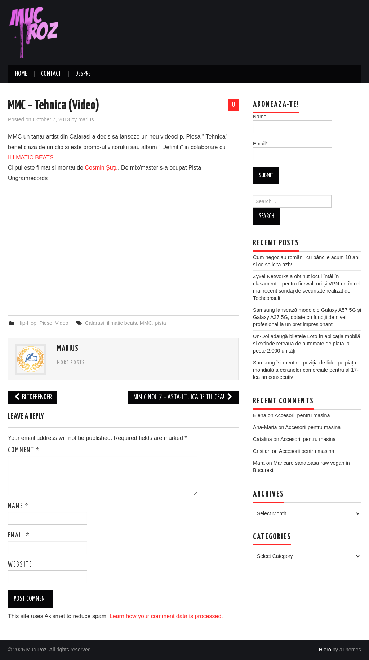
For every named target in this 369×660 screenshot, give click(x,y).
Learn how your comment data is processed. (166, 616)
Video (61, 323)
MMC (146, 323)
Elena (259, 415)
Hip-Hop (26, 323)
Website (20, 564)
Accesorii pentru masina (302, 415)
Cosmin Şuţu (101, 168)
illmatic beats (122, 323)
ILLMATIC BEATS (31, 157)
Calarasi (94, 323)
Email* (292, 150)
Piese (45, 323)
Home (21, 74)
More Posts (71, 362)
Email (19, 535)
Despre (82, 74)
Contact (51, 74)
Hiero (325, 649)
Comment (24, 450)
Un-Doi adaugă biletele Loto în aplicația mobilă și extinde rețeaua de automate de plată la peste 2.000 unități (306, 343)
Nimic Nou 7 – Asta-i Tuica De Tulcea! (183, 397)
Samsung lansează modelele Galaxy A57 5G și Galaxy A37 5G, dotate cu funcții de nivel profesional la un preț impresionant (307, 317)
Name (18, 506)
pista (160, 323)
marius (86, 119)
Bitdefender (32, 397)
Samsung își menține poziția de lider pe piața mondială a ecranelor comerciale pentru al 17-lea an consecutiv (306, 370)
